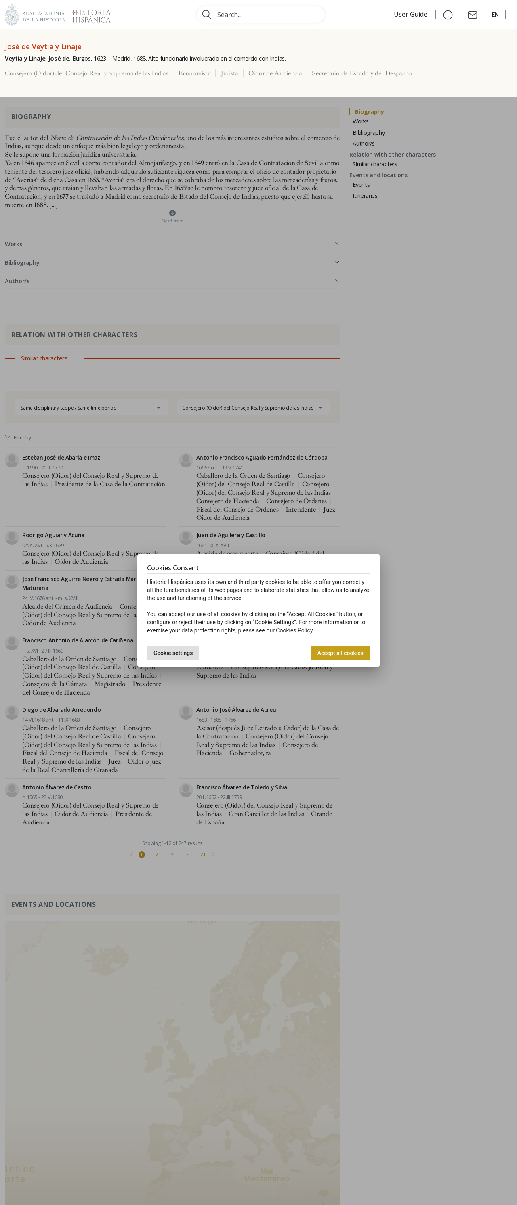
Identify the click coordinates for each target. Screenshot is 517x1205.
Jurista (229, 73)
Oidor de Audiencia (275, 73)
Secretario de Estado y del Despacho (362, 73)
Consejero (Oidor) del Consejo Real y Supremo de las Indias (86, 73)
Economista (194, 73)
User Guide (411, 14)
